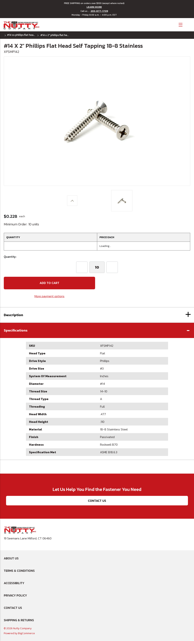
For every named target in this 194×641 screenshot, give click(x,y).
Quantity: (10, 256)
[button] (97, 330)
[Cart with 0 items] (188, 24)
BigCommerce (26, 633)
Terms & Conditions (19, 570)
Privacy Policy (15, 595)
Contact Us (97, 500)
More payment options (49, 296)
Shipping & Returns (19, 620)
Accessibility (14, 583)
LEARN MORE (94, 7)
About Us (11, 558)
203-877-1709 (99, 11)
